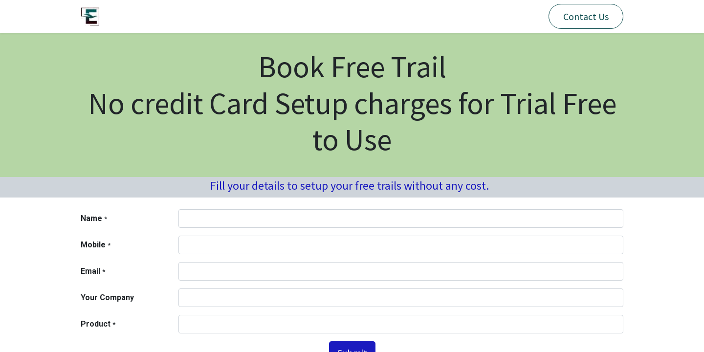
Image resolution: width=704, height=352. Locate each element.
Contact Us (586, 16)
